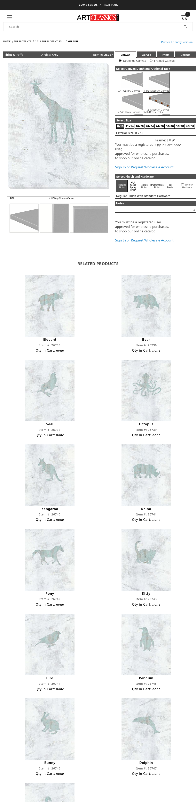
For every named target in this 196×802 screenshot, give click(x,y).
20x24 (150, 126)
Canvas (125, 54)
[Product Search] (90, 26)
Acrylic (146, 54)
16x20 (140, 126)
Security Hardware (187, 186)
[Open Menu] (9, 17)
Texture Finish (144, 186)
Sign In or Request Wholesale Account (144, 167)
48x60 (190, 126)
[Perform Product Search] (185, 26)
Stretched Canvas (134, 60)
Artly (55, 55)
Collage (185, 54)
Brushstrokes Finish (157, 186)
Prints (165, 54)
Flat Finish (170, 186)
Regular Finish (122, 186)
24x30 (160, 126)
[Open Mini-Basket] (186, 17)
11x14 (130, 126)
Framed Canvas (164, 60)
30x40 (170, 126)
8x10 (120, 126)
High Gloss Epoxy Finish (133, 186)
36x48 (180, 126)
